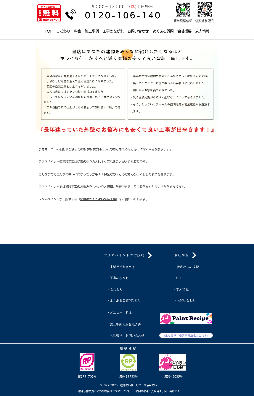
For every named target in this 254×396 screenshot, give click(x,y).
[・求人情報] (180, 289)
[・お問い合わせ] (184, 300)
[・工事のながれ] (117, 278)
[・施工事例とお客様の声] (123, 324)
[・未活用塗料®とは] (121, 267)
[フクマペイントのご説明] (128, 255)
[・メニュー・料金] (119, 312)
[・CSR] (181, 278)
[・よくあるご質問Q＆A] (123, 300)
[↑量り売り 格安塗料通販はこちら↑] (186, 335)
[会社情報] (186, 255)
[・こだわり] (114, 289)
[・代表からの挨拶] (186, 267)
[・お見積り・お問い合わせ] (125, 335)
